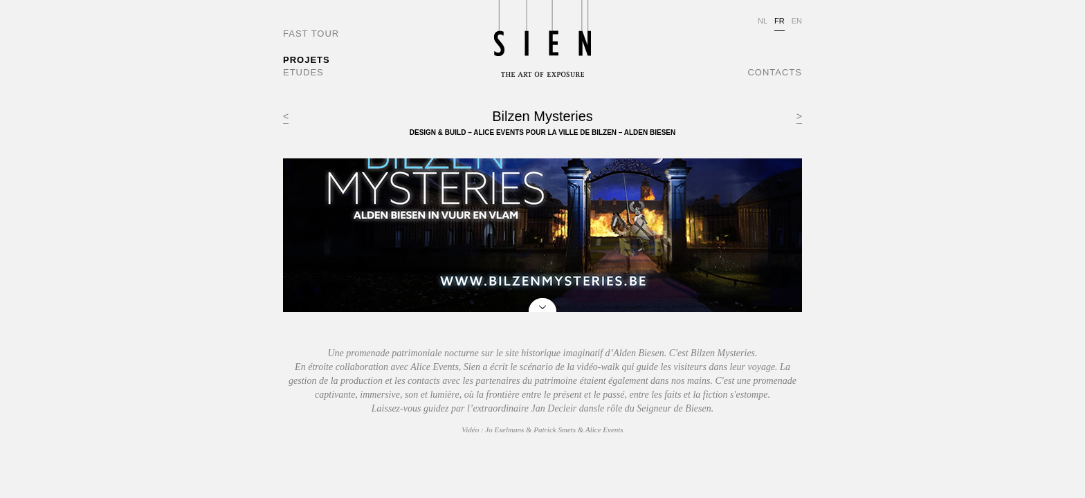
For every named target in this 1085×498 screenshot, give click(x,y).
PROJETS (306, 60)
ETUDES (303, 72)
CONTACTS (774, 72)
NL (762, 21)
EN (797, 21)
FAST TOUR (311, 33)
